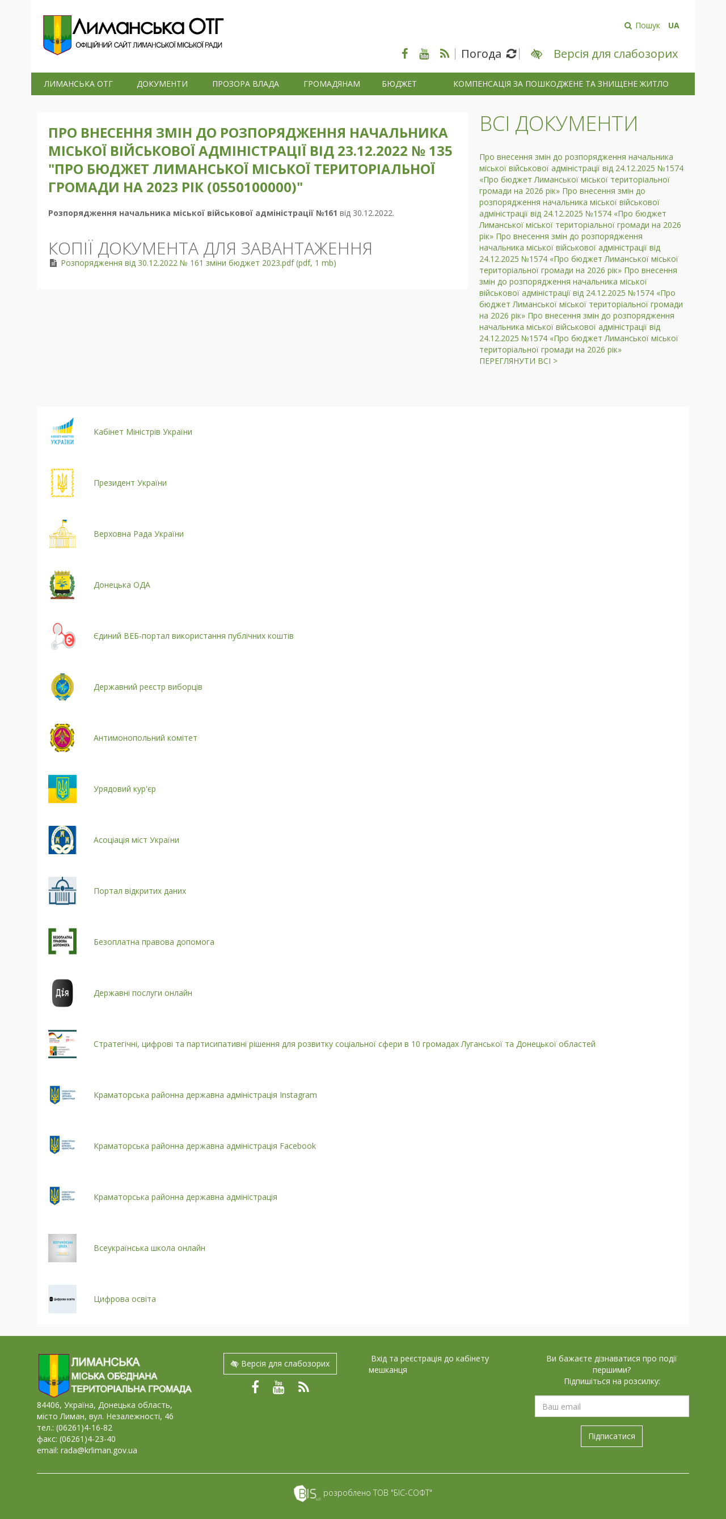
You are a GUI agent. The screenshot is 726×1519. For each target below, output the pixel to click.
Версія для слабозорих (280, 1363)
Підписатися (611, 1436)
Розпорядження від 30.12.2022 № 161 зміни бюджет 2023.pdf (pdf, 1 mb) (198, 262)
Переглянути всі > (518, 360)
